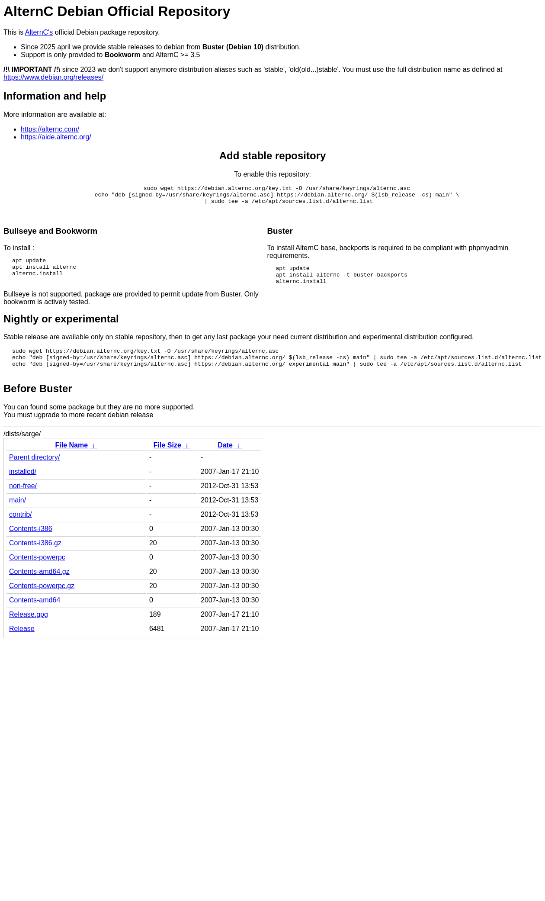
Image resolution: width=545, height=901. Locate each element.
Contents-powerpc (37, 572)
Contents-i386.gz (35, 558)
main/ (17, 515)
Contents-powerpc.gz (41, 601)
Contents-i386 (30, 544)
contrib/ (20, 530)
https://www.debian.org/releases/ (53, 77)
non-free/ (23, 501)
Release (22, 644)
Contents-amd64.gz (39, 587)
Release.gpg (28, 630)
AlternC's (39, 32)
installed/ (22, 487)
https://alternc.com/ (50, 129)
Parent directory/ (34, 472)
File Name (71, 460)
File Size (167, 460)
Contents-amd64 (34, 615)
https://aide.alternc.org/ (56, 137)
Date (225, 460)
